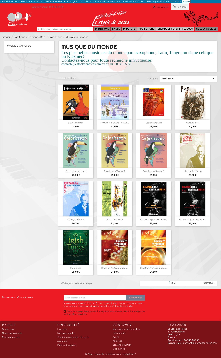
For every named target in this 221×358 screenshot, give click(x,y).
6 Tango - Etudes (75, 220)
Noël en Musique (206, 28)
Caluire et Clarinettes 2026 (175, 28)
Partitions (102, 28)
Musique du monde (19, 46)
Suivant (210, 283)
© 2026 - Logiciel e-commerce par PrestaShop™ (110, 354)
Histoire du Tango (193, 171)
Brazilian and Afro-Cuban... (153, 268)
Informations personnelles (126, 329)
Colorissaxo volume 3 (153, 171)
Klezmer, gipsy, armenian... (192, 220)
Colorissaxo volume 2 (114, 171)
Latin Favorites (75, 123)
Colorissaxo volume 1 (75, 171)
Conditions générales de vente (73, 337)
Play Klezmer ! (192, 123)
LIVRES (116, 28)
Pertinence (188, 78)
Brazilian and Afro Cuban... (114, 268)
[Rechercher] (65, 29)
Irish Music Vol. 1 (115, 220)
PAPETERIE (129, 28)
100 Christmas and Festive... (115, 123)
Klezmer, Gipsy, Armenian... (153, 220)
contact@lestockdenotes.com (200, 343)
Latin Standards (153, 123)
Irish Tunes (75, 268)
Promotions (146, 28)
